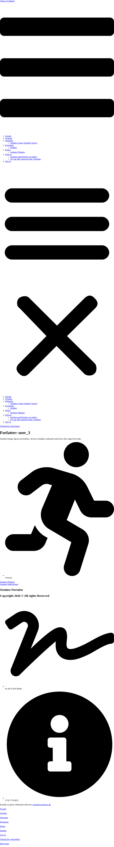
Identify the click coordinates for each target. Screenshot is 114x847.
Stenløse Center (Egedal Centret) (23, 143)
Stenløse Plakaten (17, 152)
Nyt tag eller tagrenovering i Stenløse (25, 159)
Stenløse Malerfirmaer (9, 584)
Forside (8, 136)
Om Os (8, 161)
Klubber (13, 148)
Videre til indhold (7, 1)
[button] (57, 279)
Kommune (9, 145)
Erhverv (8, 154)
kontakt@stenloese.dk (42, 805)
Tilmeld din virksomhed (10, 839)
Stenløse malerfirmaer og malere (23, 157)
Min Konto (4, 844)
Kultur (7, 150)
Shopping (9, 141)
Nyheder (8, 138)
